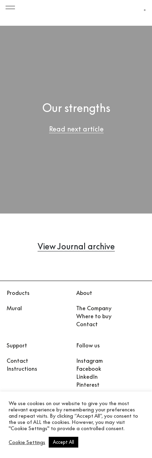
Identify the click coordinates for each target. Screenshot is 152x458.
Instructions (22, 368)
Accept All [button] (63, 442)
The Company (94, 308)
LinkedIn (87, 376)
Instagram (89, 360)
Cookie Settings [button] (27, 442)
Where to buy (94, 316)
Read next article (76, 128)
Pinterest (87, 384)
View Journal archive (76, 246)
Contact (87, 324)
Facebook (88, 368)
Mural (14, 308)
